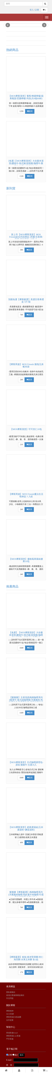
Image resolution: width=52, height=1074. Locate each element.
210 (21, 444)
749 (21, 315)
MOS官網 (10, 1014)
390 (21, 250)
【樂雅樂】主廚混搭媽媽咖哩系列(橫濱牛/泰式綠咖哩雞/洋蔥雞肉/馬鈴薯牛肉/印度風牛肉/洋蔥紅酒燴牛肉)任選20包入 (26, 701)
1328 (21, 176)
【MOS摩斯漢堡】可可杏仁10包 (26, 429)
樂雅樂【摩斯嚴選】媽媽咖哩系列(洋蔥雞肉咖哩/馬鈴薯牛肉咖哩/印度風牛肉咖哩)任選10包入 (26, 894)
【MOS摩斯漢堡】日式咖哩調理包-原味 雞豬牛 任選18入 (26, 763)
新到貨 (10, 188)
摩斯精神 (9, 1011)
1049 (21, 648)
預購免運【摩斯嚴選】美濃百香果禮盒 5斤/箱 (26, 300)
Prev (8, 25)
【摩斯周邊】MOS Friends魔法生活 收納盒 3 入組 (26, 495)
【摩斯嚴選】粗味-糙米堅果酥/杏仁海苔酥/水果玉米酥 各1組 (26, 958)
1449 (21, 713)
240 (21, 574)
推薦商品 (12, 586)
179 (21, 972)
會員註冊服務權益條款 (15, 995)
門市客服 (9, 1039)
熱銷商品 (12, 50)
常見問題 (9, 998)
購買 (30, 111)
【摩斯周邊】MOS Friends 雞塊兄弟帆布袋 (26, 365)
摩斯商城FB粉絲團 (13, 1017)
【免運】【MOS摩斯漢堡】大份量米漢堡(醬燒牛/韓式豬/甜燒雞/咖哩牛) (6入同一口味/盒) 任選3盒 (26, 635)
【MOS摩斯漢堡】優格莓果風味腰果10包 (26, 560)
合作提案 (9, 1020)
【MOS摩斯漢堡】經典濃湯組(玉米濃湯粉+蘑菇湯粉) (26, 828)
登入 (32, 10)
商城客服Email (12, 1033)
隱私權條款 (10, 992)
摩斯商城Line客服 (13, 1036)
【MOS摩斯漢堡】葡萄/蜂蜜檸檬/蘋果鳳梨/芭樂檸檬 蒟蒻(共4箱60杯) (26, 97)
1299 (21, 111)
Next (44, 25)
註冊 (37, 10)
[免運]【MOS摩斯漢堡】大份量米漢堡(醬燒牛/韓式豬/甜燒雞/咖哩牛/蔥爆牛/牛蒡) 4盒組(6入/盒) (26, 163)
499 (21, 843)
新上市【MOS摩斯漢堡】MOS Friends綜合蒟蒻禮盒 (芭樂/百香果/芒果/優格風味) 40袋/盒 (26, 237)
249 (21, 380)
